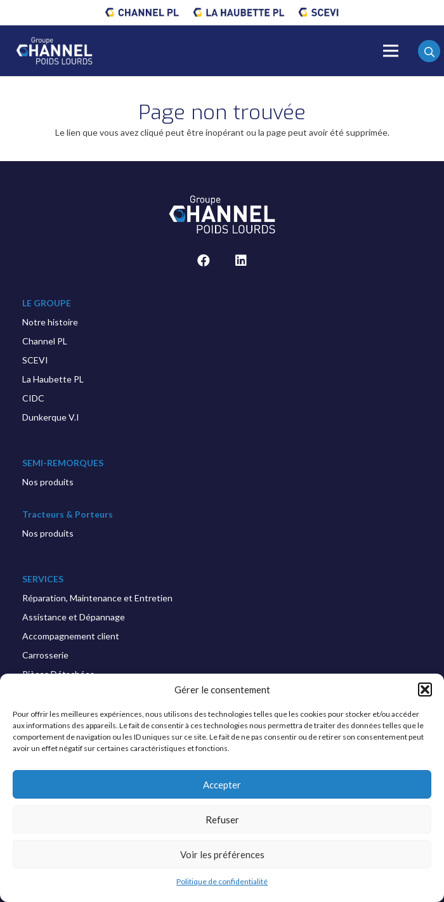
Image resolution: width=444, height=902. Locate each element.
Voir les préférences (222, 854)
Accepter (222, 784)
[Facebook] (203, 260)
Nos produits (48, 481)
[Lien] (142, 12)
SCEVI (35, 360)
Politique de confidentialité (222, 881)
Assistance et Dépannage (73, 616)
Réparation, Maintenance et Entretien (97, 597)
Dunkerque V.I (50, 417)
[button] (425, 689)
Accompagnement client (70, 636)
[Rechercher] (429, 52)
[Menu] (390, 51)
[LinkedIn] (241, 260)
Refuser (222, 819)
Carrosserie (45, 655)
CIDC (33, 398)
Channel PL (44, 341)
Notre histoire (50, 322)
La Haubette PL (53, 379)
